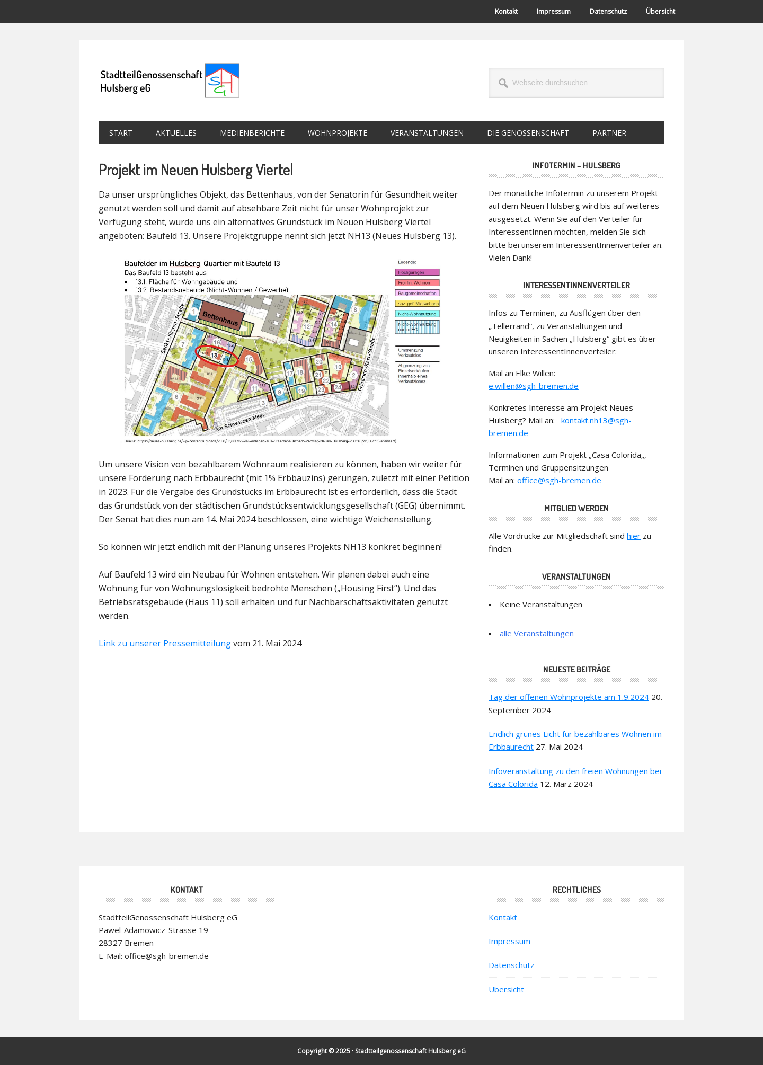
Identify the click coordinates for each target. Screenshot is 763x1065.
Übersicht (506, 989)
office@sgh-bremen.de (559, 480)
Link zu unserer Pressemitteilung (165, 643)
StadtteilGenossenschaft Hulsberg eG (170, 80)
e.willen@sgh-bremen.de (534, 385)
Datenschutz (512, 965)
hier (634, 535)
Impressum (509, 941)
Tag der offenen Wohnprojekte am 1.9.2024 (569, 696)
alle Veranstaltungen (537, 633)
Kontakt (503, 917)
